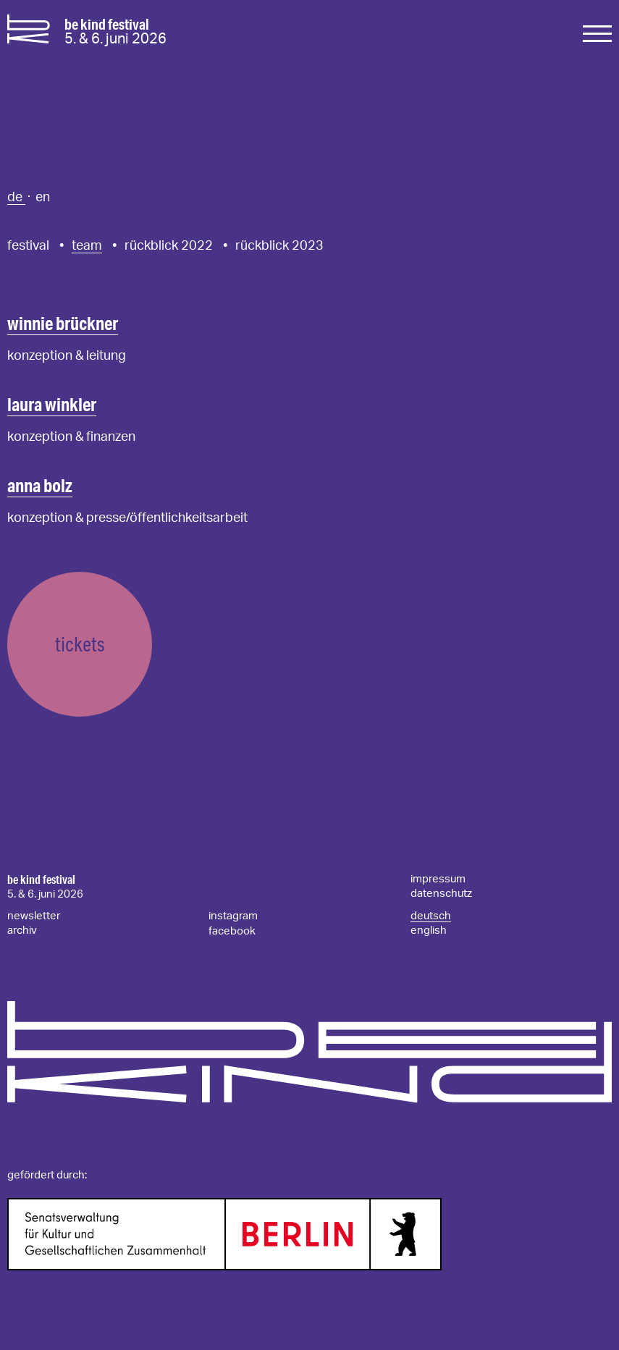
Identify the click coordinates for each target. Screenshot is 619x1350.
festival (28, 246)
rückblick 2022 (169, 246)
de (16, 197)
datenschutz (441, 893)
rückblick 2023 (279, 246)
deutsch (430, 916)
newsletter (33, 916)
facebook (232, 931)
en (42, 197)
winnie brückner (62, 323)
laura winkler (51, 404)
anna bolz (39, 485)
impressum (438, 879)
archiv (22, 930)
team (87, 246)
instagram (233, 916)
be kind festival (41, 879)
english (428, 930)
